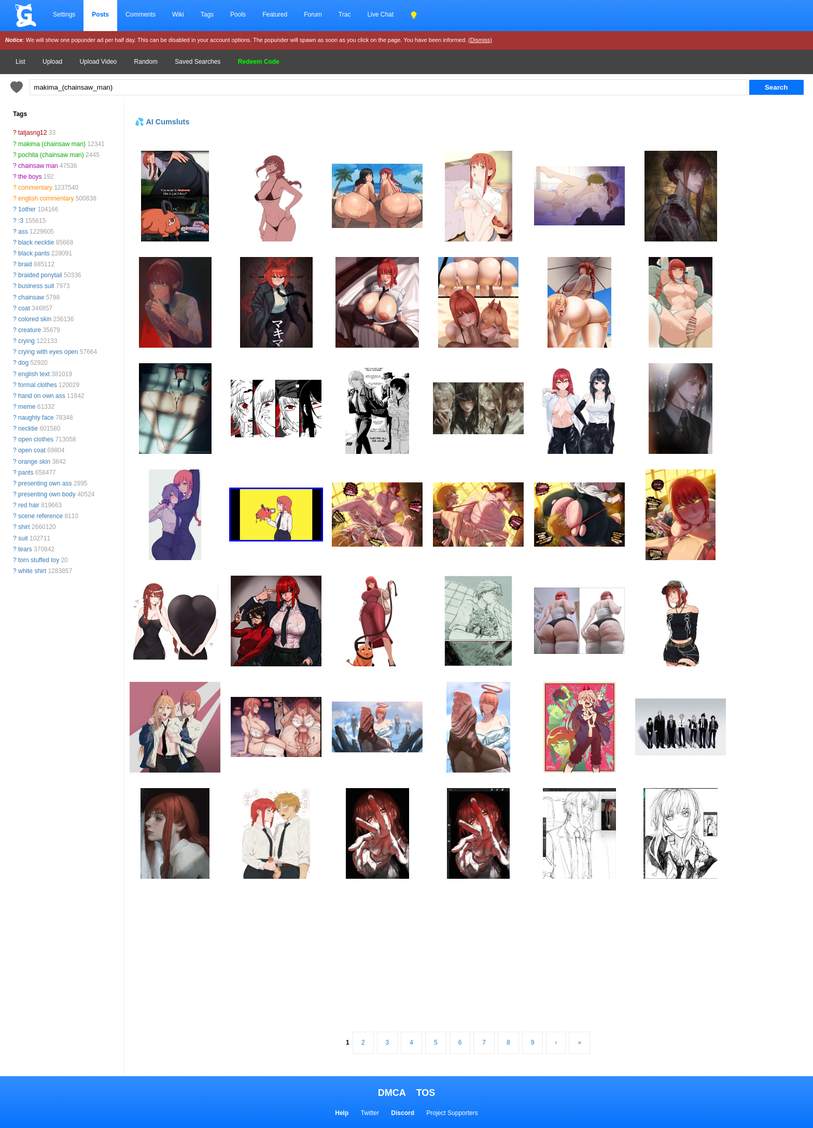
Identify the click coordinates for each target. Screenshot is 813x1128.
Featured (274, 14)
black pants (34, 253)
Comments (140, 14)
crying (26, 341)
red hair (28, 505)
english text (34, 374)
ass (23, 231)
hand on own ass (41, 395)
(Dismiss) (480, 40)
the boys (29, 176)
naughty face (36, 417)
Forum (313, 14)
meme (26, 406)
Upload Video (98, 61)
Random (146, 61)
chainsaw (31, 297)
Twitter (370, 1113)
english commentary (46, 198)
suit (23, 538)
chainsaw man (38, 165)
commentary (35, 187)
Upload (52, 61)
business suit (36, 286)
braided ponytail (40, 275)
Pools (238, 14)
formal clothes (37, 385)
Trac (345, 14)
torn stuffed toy (38, 560)
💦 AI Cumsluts (162, 122)
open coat (32, 450)
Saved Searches (197, 61)
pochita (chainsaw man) (51, 155)
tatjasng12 (32, 132)
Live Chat (380, 14)
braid (25, 264)
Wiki (178, 14)
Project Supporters (452, 1113)
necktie (28, 428)
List (20, 61)
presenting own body (47, 494)
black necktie (36, 242)
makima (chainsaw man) (52, 144)
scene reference (40, 516)
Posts (100, 14)
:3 (20, 220)
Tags (207, 14)
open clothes (35, 439)
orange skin (34, 461)
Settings (64, 14)
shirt (24, 527)
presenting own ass (45, 483)
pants (25, 472)
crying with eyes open (48, 351)
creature (29, 330)
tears (25, 549)
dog (23, 362)
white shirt (32, 571)
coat (24, 308)
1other (27, 209)
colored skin (34, 319)
